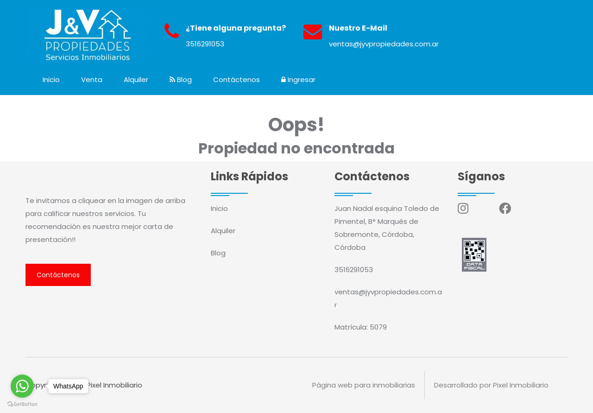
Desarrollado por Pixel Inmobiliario (491, 385)
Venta (91, 79)
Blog (181, 79)
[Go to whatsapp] (22, 386)
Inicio (51, 79)
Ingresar (298, 79)
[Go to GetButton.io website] (22, 404)
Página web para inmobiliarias (363, 385)
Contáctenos (236, 79)
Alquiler (136, 79)
